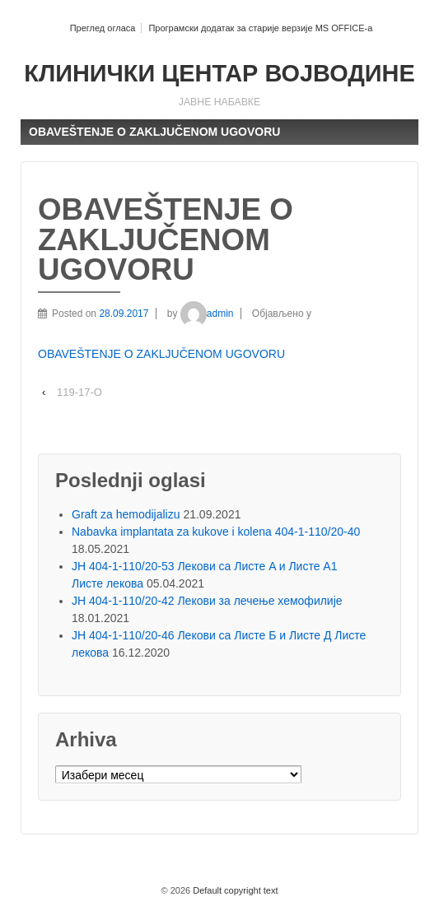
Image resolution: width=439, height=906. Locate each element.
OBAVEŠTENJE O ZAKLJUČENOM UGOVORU (161, 353)
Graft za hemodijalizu (126, 514)
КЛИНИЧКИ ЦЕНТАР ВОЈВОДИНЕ (219, 73)
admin (207, 313)
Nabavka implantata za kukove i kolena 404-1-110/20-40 (216, 531)
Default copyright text (234, 890)
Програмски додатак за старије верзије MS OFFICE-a (260, 28)
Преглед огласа (103, 28)
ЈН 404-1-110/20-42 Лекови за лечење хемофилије (207, 600)
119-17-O (79, 392)
